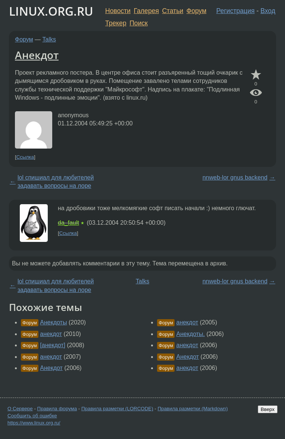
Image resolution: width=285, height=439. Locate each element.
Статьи (172, 11)
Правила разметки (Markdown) (192, 408)
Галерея (146, 11)
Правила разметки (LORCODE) (117, 408)
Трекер (115, 23)
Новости (118, 11)
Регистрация (235, 11)
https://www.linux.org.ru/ (33, 423)
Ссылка (25, 157)
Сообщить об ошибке (32, 415)
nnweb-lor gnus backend (235, 177)
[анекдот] (52, 345)
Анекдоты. (190, 334)
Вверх (268, 409)
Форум (196, 11)
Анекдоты (53, 322)
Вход (267, 11)
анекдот (51, 334)
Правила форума (57, 408)
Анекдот (37, 55)
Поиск (138, 23)
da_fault (68, 223)
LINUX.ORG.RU (51, 11)
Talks (49, 39)
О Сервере (20, 408)
